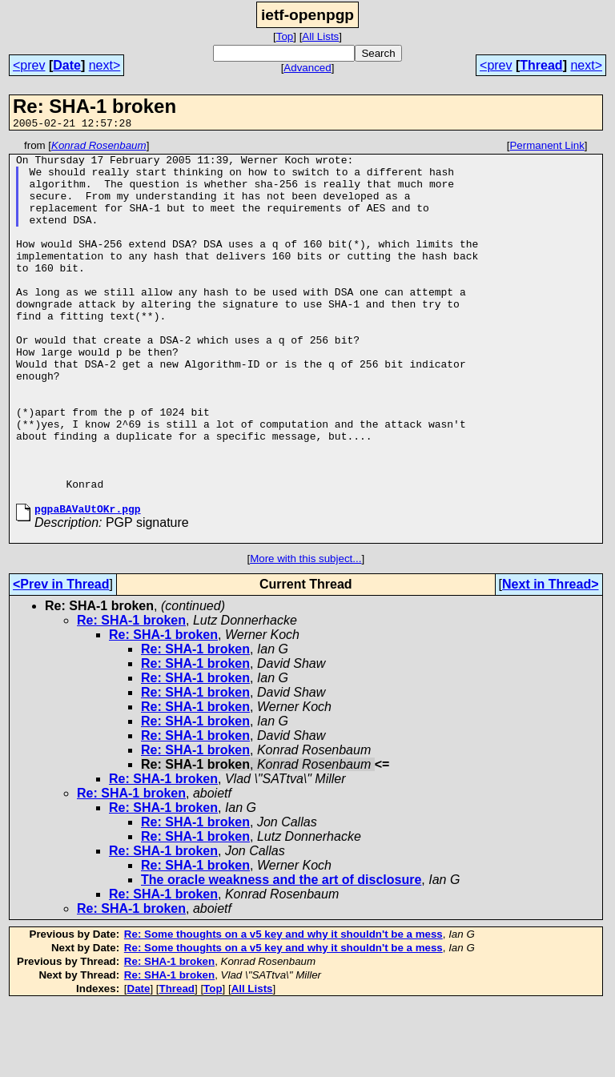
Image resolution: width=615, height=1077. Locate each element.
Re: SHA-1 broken (131, 692)
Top (285, 36)
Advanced (307, 68)
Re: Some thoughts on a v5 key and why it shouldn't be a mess (283, 1006)
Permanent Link (546, 148)
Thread (541, 65)
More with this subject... (305, 631)
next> (105, 65)
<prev (29, 65)
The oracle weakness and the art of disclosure (281, 951)
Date (67, 65)
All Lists (320, 36)
